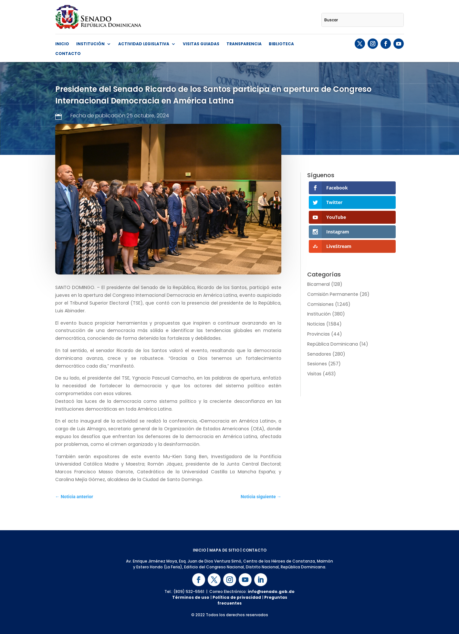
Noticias (316, 324)
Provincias (318, 334)
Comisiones (320, 304)
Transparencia (244, 44)
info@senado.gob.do (271, 591)
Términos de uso (190, 597)
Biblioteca (281, 44)
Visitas (314, 374)
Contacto (68, 53)
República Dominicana (332, 344)
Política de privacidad (237, 597)
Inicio (62, 44)
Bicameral (318, 284)
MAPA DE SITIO (224, 550)
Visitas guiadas (201, 44)
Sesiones (317, 363)
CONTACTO (254, 550)
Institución (90, 44)
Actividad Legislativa (143, 44)
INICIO (199, 550)
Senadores (319, 354)
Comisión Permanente (332, 294)
